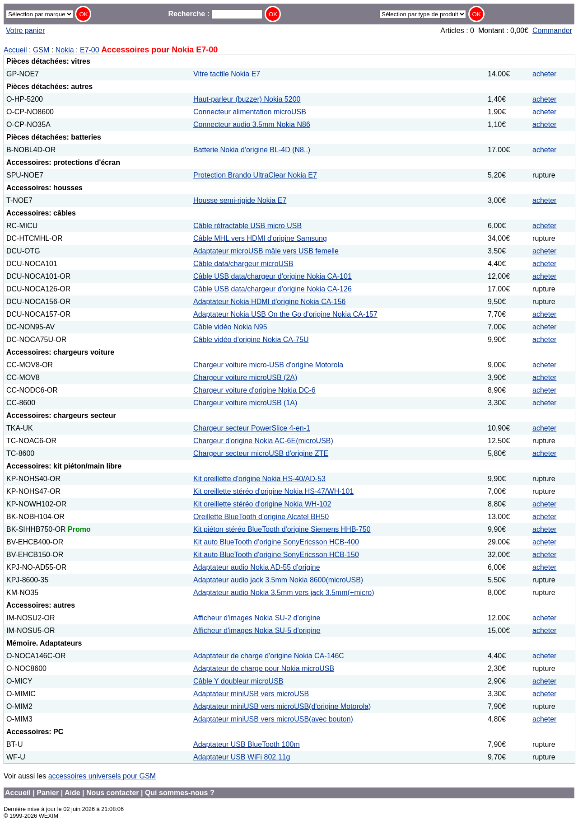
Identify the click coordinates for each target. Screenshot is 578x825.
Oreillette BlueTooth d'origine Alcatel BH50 (261, 516)
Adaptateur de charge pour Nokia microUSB (263, 668)
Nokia (65, 50)
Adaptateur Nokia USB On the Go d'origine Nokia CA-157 (285, 314)
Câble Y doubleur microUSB (238, 681)
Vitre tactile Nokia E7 (226, 74)
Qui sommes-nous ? (179, 793)
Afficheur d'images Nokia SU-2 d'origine (257, 618)
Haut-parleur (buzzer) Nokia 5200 (246, 99)
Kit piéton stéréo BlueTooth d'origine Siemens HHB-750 (282, 529)
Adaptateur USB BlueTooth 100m (246, 744)
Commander (552, 30)
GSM (41, 50)
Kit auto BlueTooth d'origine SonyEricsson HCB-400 (276, 542)
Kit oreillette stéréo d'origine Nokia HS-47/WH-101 (273, 491)
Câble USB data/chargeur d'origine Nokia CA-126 (272, 289)
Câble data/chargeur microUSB (243, 263)
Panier (48, 793)
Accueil (15, 50)
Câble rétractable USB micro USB (247, 226)
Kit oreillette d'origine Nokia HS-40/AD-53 (259, 479)
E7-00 (89, 50)
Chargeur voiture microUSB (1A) (245, 403)
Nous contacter (112, 793)
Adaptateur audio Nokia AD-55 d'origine (256, 567)
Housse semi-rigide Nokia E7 (239, 200)
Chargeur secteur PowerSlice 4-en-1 (251, 428)
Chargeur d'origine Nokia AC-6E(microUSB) (263, 441)
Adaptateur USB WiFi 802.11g (241, 757)
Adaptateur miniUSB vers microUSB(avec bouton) (273, 719)
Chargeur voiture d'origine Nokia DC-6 (254, 390)
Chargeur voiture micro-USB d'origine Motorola (268, 365)
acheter (544, 74)
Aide (72, 793)
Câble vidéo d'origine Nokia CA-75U (251, 339)
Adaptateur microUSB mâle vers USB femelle (266, 251)
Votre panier (25, 30)
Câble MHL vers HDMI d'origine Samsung (260, 238)
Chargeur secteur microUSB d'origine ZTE (260, 453)
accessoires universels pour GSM (102, 776)
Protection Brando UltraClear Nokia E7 (255, 175)
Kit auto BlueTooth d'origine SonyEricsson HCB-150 (276, 554)
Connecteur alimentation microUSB (249, 112)
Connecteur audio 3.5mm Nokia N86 (251, 124)
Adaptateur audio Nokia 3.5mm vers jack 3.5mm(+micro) (283, 592)
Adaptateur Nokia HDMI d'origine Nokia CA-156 (269, 301)
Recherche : (215, 14)
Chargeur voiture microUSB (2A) (245, 377)
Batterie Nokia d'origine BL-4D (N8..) (251, 150)
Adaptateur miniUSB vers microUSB (251, 694)
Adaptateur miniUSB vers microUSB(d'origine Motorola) (282, 706)
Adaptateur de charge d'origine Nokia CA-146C (268, 656)
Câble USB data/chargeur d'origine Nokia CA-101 (272, 276)
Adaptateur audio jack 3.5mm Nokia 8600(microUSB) (278, 580)
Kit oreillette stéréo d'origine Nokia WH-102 (262, 504)
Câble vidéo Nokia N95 (230, 327)
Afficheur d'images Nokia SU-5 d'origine (257, 630)
